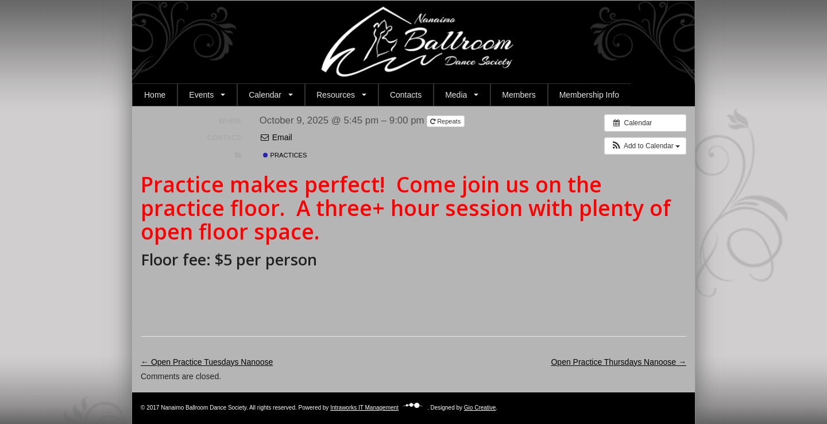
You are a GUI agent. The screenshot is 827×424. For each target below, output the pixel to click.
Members (518, 94)
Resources (335, 94)
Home (154, 94)
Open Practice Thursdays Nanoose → (618, 362)
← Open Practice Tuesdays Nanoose (207, 362)
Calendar (265, 94)
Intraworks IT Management (378, 407)
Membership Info (589, 94)
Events (201, 94)
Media (456, 94)
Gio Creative (480, 407)
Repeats (446, 121)
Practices (285, 155)
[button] (645, 146)
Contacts (406, 94)
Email (276, 137)
